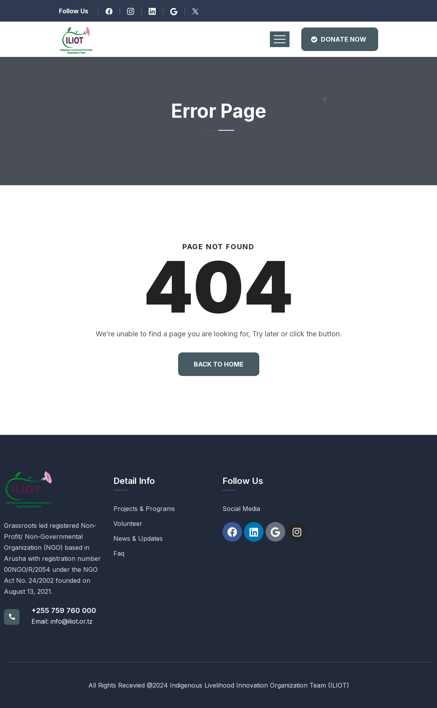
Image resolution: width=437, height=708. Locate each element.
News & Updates (138, 538)
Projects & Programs (144, 509)
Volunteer (127, 523)
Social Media (241, 509)
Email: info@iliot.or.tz (62, 621)
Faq (118, 553)
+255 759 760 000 (63, 610)
